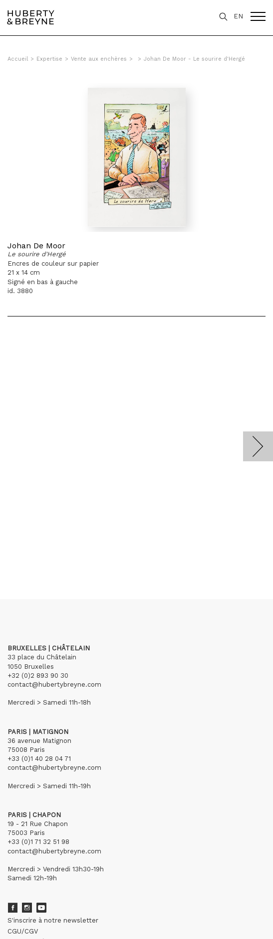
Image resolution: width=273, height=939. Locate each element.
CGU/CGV (22, 931)
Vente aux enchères (99, 59)
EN (238, 16)
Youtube (41, 908)
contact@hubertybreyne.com (54, 684)
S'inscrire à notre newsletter (52, 920)
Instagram (27, 908)
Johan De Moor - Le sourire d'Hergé (194, 59)
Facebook (12, 908)
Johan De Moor (36, 245)
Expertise (49, 59)
